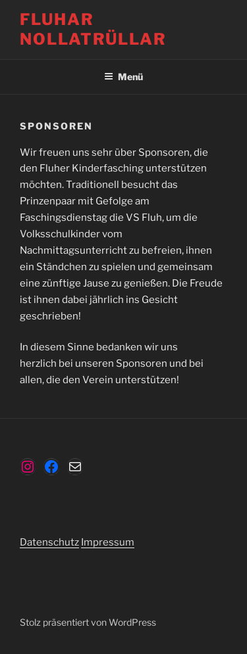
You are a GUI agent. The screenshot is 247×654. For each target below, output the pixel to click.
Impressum (107, 542)
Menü (123, 76)
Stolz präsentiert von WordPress (88, 622)
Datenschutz (49, 542)
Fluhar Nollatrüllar (93, 29)
